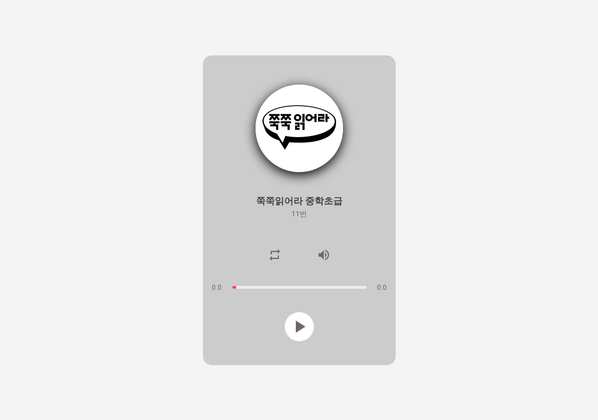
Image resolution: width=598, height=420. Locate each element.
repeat (275, 255)
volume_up (324, 255)
